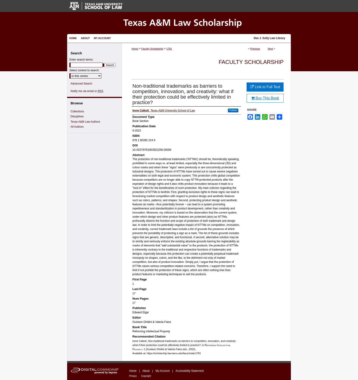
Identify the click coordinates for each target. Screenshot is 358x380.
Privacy (133, 376)
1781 (169, 48)
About (146, 370)
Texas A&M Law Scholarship (179, 23)
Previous (255, 48)
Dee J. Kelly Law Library (269, 38)
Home (135, 48)
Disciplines (77, 116)
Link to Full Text (265, 87)
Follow (233, 110)
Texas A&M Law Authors (85, 121)
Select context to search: (84, 70)
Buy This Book (265, 98)
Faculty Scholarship (152, 48)
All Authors (77, 126)
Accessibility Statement (190, 370)
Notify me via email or (87, 91)
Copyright (146, 376)
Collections (77, 111)
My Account (162, 370)
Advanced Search (81, 83)
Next (270, 48)
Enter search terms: (81, 59)
